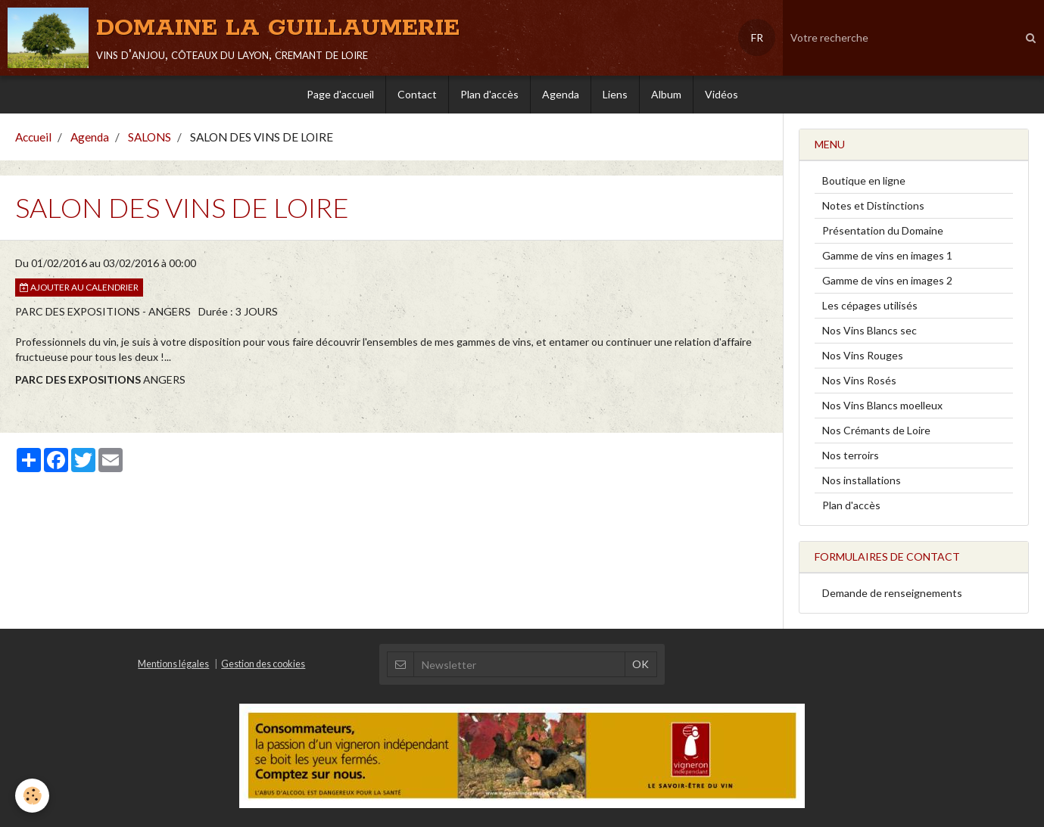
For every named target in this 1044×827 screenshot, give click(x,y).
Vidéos (721, 94)
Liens (615, 94)
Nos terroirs (850, 455)
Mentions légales (173, 664)
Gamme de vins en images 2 (887, 280)
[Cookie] (32, 796)
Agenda (560, 94)
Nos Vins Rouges (862, 355)
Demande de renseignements (892, 592)
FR (757, 37)
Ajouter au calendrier (79, 287)
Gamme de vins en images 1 (887, 255)
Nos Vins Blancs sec (869, 330)
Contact (417, 94)
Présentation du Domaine (882, 230)
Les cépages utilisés (870, 305)
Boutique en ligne (863, 180)
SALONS (149, 137)
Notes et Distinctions (873, 205)
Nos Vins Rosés (859, 380)
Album (666, 94)
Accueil (33, 137)
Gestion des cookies (263, 664)
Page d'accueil (340, 94)
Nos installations (861, 480)
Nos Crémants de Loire (876, 430)
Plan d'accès (489, 94)
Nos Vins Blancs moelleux (882, 405)
